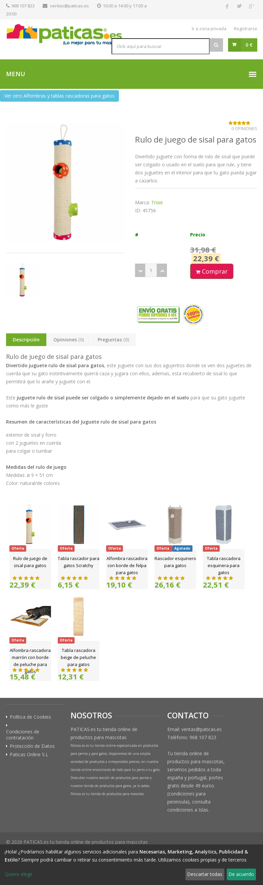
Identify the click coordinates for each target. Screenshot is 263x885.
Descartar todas (204, 874)
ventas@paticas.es (69, 6)
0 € (249, 45)
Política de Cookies (30, 717)
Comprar (212, 271)
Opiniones (68, 339)
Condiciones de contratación (22, 735)
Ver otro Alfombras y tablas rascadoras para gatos (59, 96)
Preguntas (113, 339)
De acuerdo (241, 874)
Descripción (26, 339)
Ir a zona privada (209, 28)
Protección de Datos (32, 746)
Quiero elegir (19, 874)
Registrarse (245, 28)
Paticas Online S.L (29, 755)
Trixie (157, 202)
